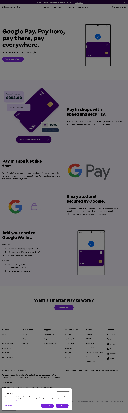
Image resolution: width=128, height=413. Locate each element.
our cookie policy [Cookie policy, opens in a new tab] (13, 400)
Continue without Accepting (63, 391)
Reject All (47, 405)
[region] (37, 399)
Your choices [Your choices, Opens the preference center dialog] (8, 405)
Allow (62, 405)
